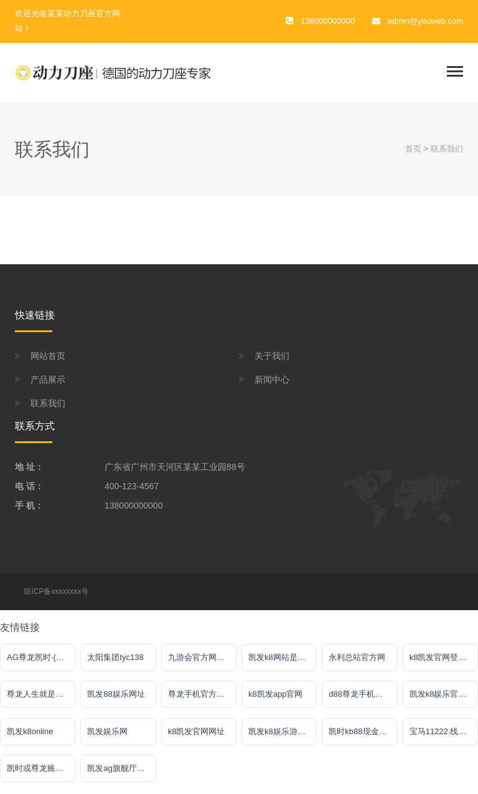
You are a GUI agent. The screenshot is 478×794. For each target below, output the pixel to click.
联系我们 (447, 148)
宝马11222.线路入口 (444, 731)
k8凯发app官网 (275, 694)
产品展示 (47, 380)
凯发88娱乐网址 (115, 694)
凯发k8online (30, 731)
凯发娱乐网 (107, 731)
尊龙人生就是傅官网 (41, 694)
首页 (413, 148)
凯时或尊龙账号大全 (41, 768)
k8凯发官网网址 (196, 731)
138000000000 (133, 505)
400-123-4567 (132, 486)
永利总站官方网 (357, 657)
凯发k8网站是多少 (281, 657)
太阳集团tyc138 (115, 657)
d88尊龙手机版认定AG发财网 (363, 694)
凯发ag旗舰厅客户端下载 (121, 768)
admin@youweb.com (425, 21)
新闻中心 (272, 380)
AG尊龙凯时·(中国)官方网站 (41, 657)
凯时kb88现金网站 (362, 731)
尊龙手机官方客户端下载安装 (202, 694)
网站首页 (47, 356)
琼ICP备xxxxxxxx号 (56, 591)
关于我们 (272, 356)
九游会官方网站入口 (202, 657)
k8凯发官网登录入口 (444, 657)
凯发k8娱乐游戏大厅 (282, 731)
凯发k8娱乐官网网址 (444, 694)
